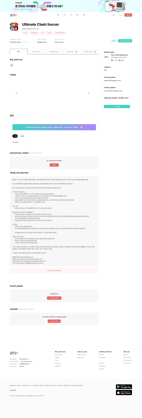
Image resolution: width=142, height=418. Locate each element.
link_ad (21, 366)
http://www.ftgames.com (113, 91)
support (117, 107)
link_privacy (127, 357)
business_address (63, 385)
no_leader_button (54, 298)
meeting (57, 363)
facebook (102, 366)
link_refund (127, 363)
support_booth (125, 41)
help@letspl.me (24, 364)
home (56, 360)
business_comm (50, 385)
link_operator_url (26, 361)
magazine (58, 366)
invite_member (54, 321)
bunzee (101, 354)
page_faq (80, 357)
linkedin (101, 363)
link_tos (126, 354)
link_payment (128, 360)
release (57, 357)
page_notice (81, 354)
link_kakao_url (23, 359)
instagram (102, 357)
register (54, 165)
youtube (101, 369)
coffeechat (58, 354)
